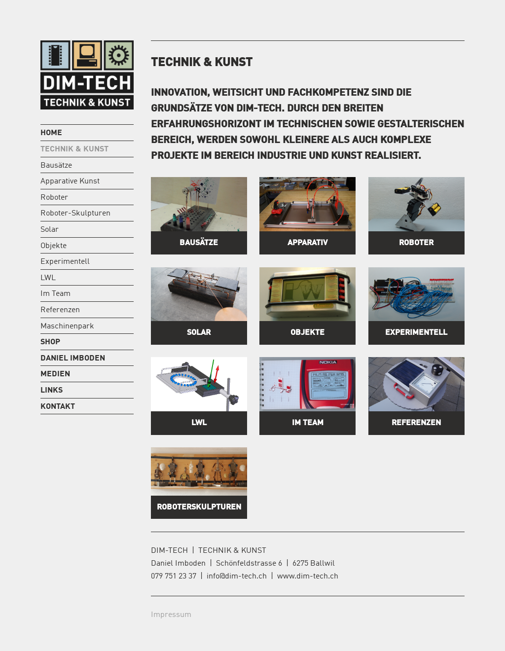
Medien (55, 374)
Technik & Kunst (74, 149)
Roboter (54, 198)
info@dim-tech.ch (237, 576)
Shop (50, 342)
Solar (49, 230)
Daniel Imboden (72, 358)
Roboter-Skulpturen (75, 213)
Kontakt (57, 407)
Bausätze (56, 166)
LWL (48, 278)
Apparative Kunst (70, 181)
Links (51, 391)
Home (51, 133)
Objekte (53, 246)
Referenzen (60, 310)
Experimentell (65, 262)
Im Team (55, 294)
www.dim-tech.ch (307, 576)
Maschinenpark (67, 326)
